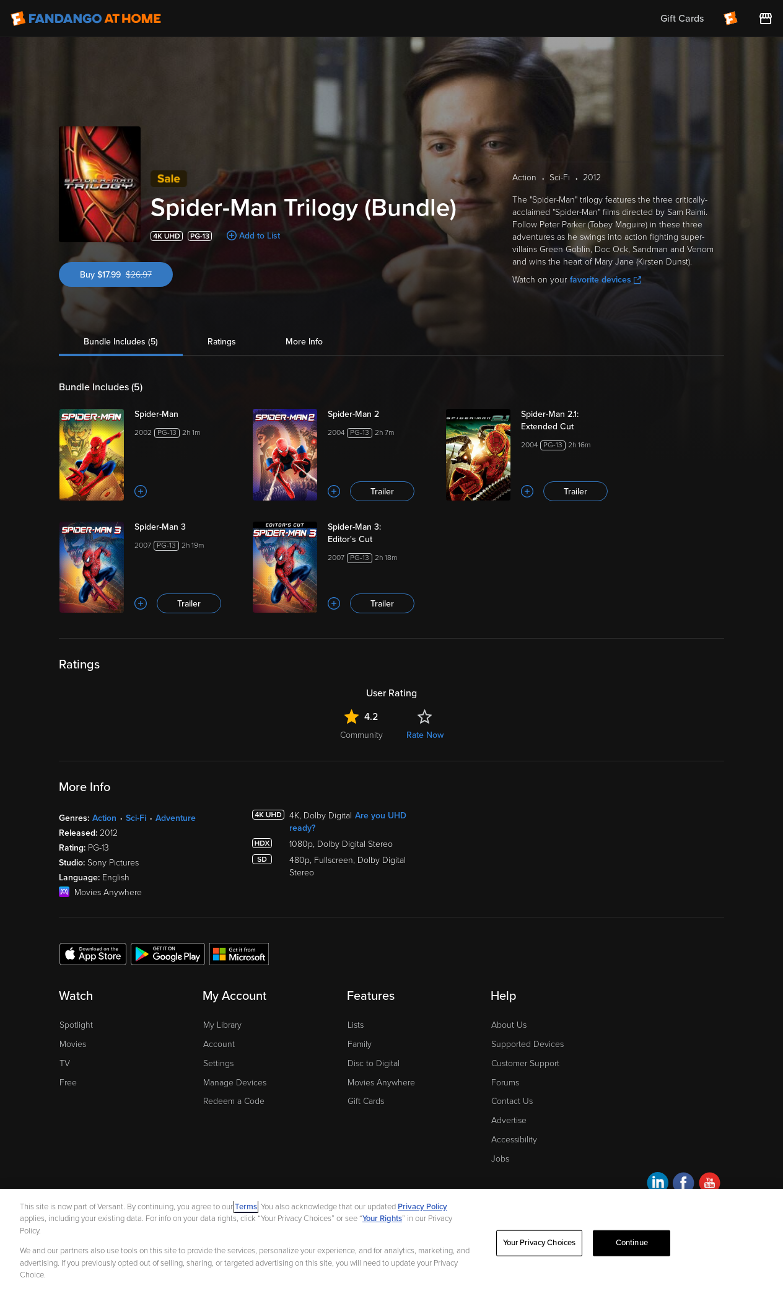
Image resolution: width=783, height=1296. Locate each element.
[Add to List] (140, 491)
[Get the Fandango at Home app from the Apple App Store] (93, 953)
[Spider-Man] (185, 414)
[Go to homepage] (86, 18)
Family (360, 1044)
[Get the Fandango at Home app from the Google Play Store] (168, 953)
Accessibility (514, 1139)
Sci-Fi (136, 818)
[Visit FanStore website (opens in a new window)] (766, 18)
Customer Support (525, 1063)
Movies (72, 1044)
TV (64, 1063)
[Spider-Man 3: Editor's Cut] (379, 533)
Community (361, 735)
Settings (218, 1063)
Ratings (222, 341)
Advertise (509, 1120)
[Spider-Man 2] (379, 414)
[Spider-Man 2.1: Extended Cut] (572, 420)
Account (219, 1044)
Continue (632, 1243)
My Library (222, 1025)
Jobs (500, 1159)
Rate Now (425, 735)
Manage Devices (234, 1082)
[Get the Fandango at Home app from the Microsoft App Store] (239, 953)
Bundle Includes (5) (121, 341)
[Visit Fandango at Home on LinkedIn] (657, 1184)
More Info (304, 341)
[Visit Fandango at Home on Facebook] (683, 1184)
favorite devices (605, 279)
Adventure (175, 818)
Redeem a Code (234, 1101)
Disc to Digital (374, 1063)
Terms (246, 1207)
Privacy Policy (422, 1207)
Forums (505, 1082)
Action (104, 818)
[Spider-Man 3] (185, 527)
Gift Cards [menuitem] (682, 18)
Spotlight (76, 1025)
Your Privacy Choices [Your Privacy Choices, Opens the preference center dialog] (539, 1243)
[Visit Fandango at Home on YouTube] (709, 1184)
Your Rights (382, 1219)
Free (68, 1082)
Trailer (382, 491)
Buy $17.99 (126, 274)
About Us (509, 1025)
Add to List (259, 235)
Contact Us (512, 1101)
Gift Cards (366, 1101)
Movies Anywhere (381, 1082)
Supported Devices (527, 1044)
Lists (356, 1025)
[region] (391, 1242)
